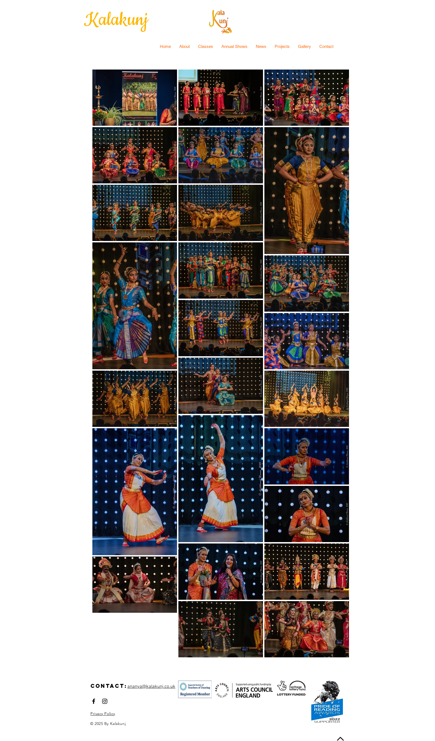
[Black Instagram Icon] (104, 701)
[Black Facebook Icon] (93, 701)
